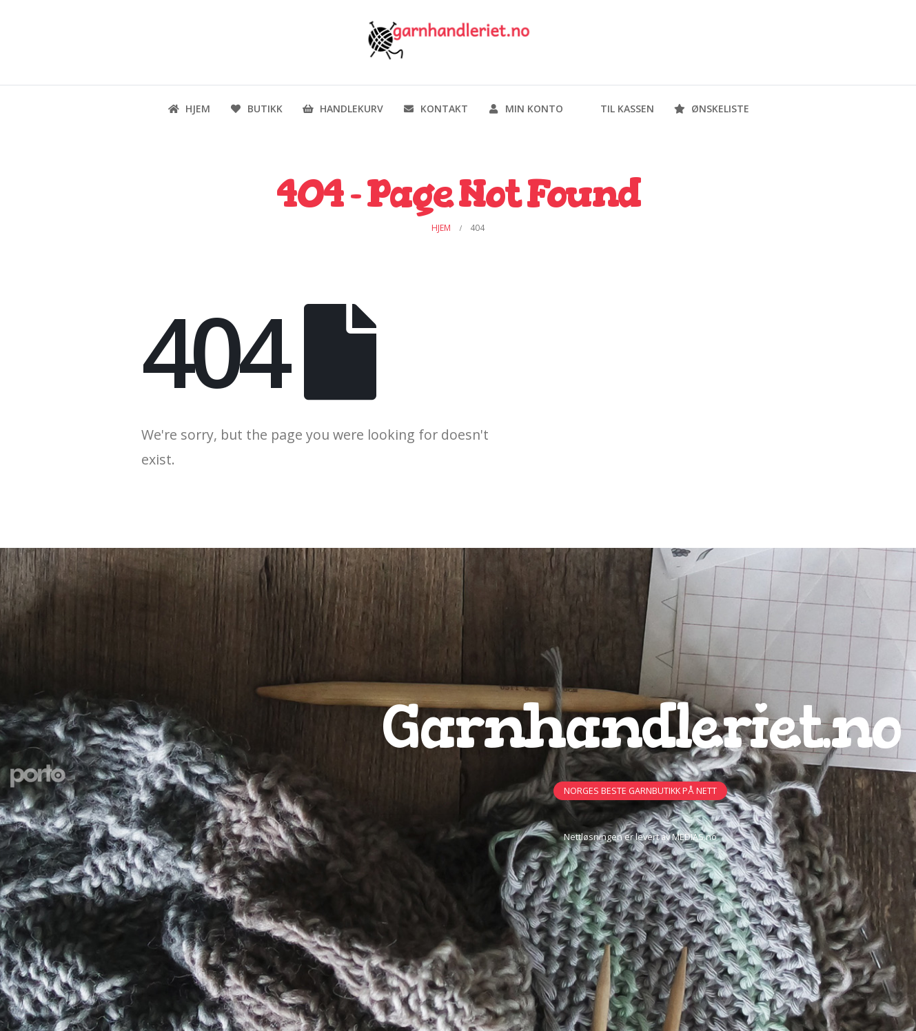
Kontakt (435, 108)
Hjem (188, 108)
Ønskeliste (711, 108)
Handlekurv (342, 108)
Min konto (525, 108)
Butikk (256, 108)
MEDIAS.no (694, 837)
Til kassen (618, 108)
